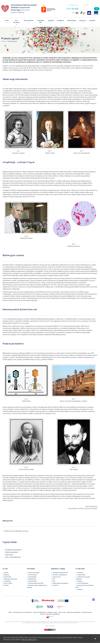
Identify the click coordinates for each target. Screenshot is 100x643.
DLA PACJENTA (16, 21)
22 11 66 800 (72, 8)
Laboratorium (57, 577)
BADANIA (51, 20)
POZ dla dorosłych (33, 572)
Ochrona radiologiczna (40, 612)
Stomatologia (32, 581)
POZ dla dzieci (32, 574)
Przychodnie (7, 577)
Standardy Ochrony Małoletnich (22, 612)
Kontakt (6, 585)
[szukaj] (96, 8)
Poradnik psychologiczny (13, 549)
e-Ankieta (80, 589)
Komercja (55, 585)
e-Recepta (80, 572)
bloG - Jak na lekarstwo (13, 557)
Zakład (6, 572)
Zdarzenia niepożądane (53, 614)
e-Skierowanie (81, 574)
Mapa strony (62, 612)
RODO (10, 612)
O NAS (7, 20)
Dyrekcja (6, 574)
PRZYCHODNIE (28, 20)
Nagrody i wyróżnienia (10, 579)
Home (3, 41)
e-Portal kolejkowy (82, 583)
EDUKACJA (82, 20)
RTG (54, 579)
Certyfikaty (7, 581)
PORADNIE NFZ (40, 21)
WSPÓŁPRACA (71, 20)
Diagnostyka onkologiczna (60, 583)
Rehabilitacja (32, 579)
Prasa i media (8, 583)
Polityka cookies (52, 612)
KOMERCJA (60, 20)
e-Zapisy (79, 581)
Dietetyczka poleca (11, 552)
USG (54, 581)
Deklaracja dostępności (74, 612)
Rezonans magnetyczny (60, 574)
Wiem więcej (9, 554)
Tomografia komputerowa (60, 572)
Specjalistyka (32, 577)
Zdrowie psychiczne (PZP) (35, 583)
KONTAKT (92, 20)
